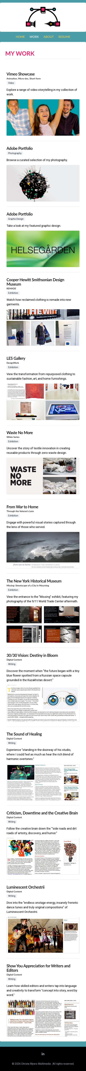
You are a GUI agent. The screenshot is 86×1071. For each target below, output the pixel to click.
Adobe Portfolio (20, 148)
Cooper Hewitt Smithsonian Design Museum (35, 281)
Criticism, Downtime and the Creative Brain (42, 813)
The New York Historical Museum (34, 581)
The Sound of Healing (24, 734)
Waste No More (20, 432)
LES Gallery (16, 358)
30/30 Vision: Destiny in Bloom (32, 655)
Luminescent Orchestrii (25, 887)
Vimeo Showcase (21, 74)
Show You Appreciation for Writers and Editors (38, 967)
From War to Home (22, 506)
